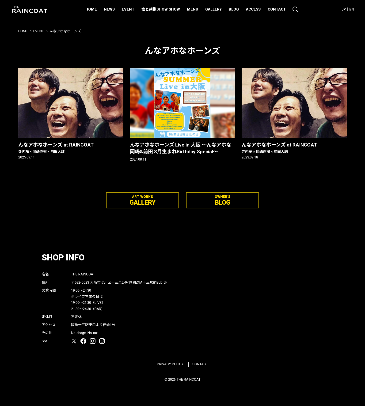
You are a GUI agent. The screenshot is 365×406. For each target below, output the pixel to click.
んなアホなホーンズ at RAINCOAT (70, 148)
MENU (192, 9)
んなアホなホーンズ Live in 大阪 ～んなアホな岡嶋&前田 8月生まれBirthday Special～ (180, 148)
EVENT (128, 9)
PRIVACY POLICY (170, 364)
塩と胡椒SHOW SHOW (160, 9)
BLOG (234, 9)
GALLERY (213, 9)
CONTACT (277, 9)
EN (351, 9)
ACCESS (253, 9)
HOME (91, 9)
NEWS (109, 9)
